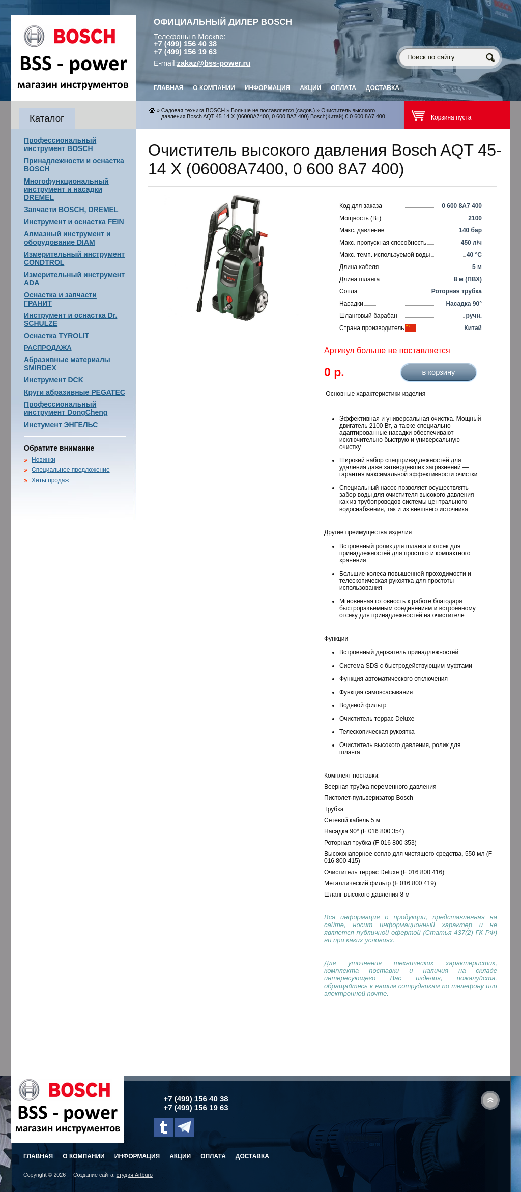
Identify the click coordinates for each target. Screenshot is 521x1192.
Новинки (43, 459)
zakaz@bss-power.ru (214, 63)
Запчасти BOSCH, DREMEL (71, 209)
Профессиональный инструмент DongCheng (65, 408)
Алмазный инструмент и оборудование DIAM (67, 238)
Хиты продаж (50, 480)
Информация (267, 88)
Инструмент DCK (53, 380)
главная (168, 88)
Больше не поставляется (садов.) (273, 110)
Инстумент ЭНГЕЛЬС (61, 425)
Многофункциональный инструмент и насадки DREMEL (66, 189)
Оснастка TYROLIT (56, 336)
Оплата (343, 88)
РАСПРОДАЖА (48, 347)
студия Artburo (135, 1175)
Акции (310, 88)
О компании (214, 88)
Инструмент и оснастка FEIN (74, 222)
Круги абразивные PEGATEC (74, 392)
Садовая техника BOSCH (193, 110)
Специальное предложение (71, 469)
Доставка (382, 88)
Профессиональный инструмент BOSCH (60, 144)
